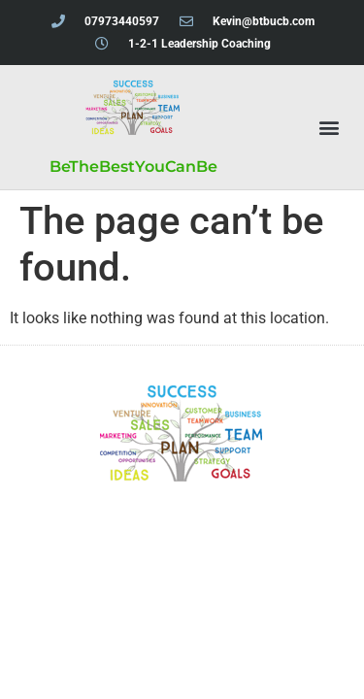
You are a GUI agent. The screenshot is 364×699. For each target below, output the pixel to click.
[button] (329, 128)
